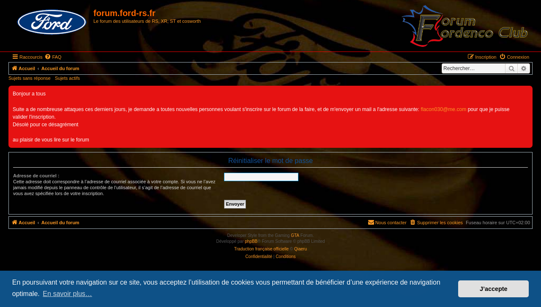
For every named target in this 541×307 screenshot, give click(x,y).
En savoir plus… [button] (67, 293)
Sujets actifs (67, 78)
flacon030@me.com (444, 109)
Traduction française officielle (261, 249)
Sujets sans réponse (29, 78)
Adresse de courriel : (36, 175)
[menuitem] (52, 57)
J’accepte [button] (494, 288)
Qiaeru (300, 249)
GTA (295, 235)
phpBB (251, 241)
